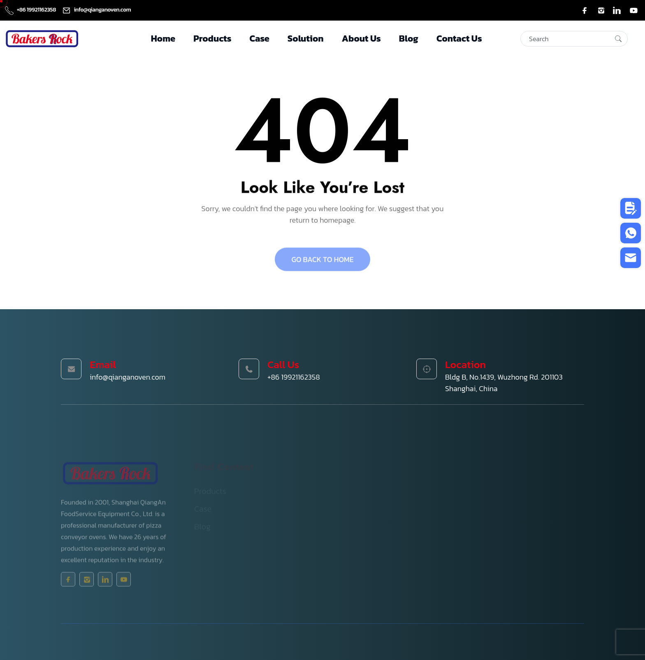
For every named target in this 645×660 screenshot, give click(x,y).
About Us (361, 38)
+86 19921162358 (31, 9)
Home (163, 38)
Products (212, 38)
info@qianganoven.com (96, 9)
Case (259, 38)
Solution (305, 38)
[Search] (574, 39)
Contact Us (459, 38)
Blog (408, 38)
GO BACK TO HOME (322, 262)
